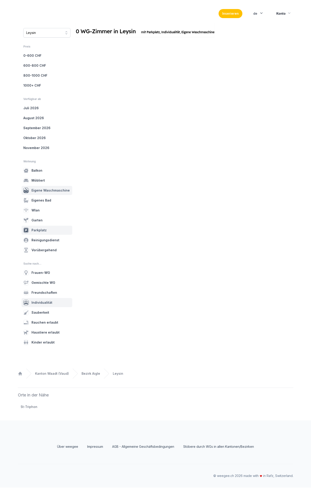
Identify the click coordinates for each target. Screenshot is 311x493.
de (258, 16)
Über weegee (67, 452)
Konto (284, 16)
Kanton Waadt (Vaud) (52, 379)
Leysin (118, 379)
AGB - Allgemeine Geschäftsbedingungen (143, 452)
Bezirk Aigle (91, 379)
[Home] (49, 16)
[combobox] (46, 38)
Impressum (95, 452)
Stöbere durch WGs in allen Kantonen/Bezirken (218, 452)
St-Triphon (29, 412)
